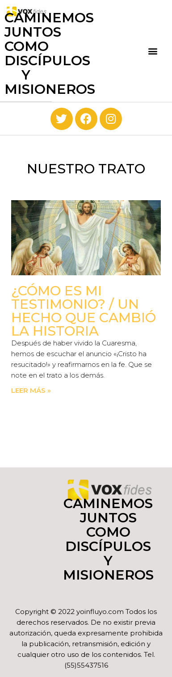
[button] (152, 51)
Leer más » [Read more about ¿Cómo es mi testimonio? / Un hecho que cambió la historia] (31, 390)
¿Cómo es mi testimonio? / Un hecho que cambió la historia (83, 310)
